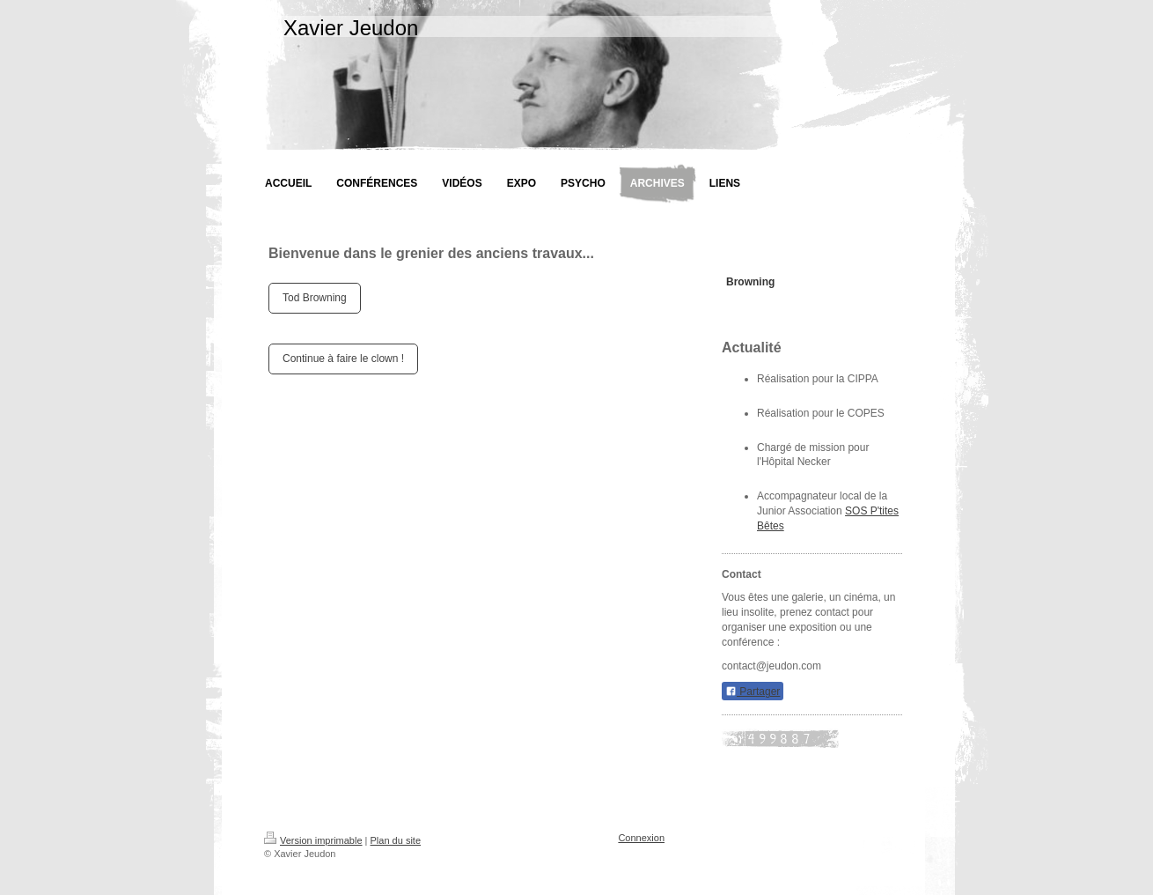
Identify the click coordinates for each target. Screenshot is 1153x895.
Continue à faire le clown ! (343, 358)
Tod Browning (315, 298)
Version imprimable (313, 840)
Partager (752, 691)
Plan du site (396, 840)
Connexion (641, 837)
